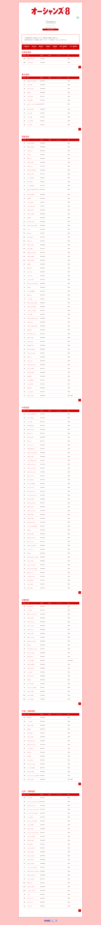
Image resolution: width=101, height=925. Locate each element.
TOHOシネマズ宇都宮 (30, 372)
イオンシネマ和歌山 (30, 695)
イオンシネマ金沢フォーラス (31, 460)
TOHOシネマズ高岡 (30, 456)
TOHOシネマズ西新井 (30, 194)
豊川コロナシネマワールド (31, 522)
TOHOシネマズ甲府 (30, 395)
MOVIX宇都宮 (29, 376)
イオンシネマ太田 (30, 391)
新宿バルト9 (29, 154)
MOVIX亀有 (29, 198)
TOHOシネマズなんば (30, 621)
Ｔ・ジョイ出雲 (29, 721)
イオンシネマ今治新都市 (31, 767)
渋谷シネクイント (30, 166)
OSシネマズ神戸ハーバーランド (32, 648)
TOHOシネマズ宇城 (30, 859)
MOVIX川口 (29, 287)
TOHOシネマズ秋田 (30, 109)
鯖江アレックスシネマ (30, 475)
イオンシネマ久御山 (30, 683)
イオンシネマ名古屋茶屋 (31, 483)
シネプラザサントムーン (31, 576)
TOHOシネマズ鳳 (30, 629)
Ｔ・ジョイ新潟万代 (30, 417)
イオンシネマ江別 (30, 62)
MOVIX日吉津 (29, 717)
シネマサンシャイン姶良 (31, 890)
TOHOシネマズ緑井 (30, 736)
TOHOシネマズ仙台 (30, 88)
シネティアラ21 (29, 275)
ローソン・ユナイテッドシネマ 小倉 (33, 809)
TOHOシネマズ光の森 (30, 863)
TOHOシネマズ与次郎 (30, 886)
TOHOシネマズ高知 (30, 779)
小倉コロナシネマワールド (31, 805)
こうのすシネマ (29, 271)
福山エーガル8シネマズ (31, 740)
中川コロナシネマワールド (31, 491)
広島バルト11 (29, 752)
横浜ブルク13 (29, 233)
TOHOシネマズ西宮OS (30, 664)
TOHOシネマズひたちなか (31, 364)
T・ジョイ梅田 (29, 610)
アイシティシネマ (30, 444)
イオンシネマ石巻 (30, 96)
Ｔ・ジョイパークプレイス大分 (32, 867)
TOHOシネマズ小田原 (30, 260)
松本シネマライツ (30, 433)
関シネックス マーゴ (30, 541)
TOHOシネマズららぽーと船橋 (32, 302)
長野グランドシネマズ (30, 429)
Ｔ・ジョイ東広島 (30, 748)
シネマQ (28, 894)
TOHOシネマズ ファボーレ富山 (32, 452)
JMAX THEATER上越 (30, 425)
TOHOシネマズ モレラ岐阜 (31, 545)
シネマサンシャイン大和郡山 (31, 687)
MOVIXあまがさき (30, 656)
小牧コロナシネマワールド (31, 510)
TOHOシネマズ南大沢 (30, 213)
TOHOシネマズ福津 (30, 840)
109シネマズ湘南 (30, 248)
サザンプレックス (30, 902)
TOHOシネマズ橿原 (30, 691)
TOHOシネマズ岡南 (30, 725)
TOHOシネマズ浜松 (30, 560)
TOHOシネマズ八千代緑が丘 (31, 306)
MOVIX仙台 (29, 92)
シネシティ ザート (30, 549)
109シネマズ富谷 (30, 100)
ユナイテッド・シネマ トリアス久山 (33, 832)
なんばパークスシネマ (30, 625)
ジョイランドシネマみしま (31, 564)
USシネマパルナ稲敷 (30, 368)
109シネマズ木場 (30, 181)
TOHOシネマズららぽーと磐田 (32, 568)
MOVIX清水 (29, 553)
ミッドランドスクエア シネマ (32, 495)
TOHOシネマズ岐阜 (30, 533)
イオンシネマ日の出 (30, 202)
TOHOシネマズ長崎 (30, 851)
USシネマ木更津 (29, 314)
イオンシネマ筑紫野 (30, 824)
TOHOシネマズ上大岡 (30, 221)
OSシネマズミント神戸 (31, 652)
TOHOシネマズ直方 (30, 828)
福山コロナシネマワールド (31, 744)
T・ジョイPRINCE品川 (30, 185)
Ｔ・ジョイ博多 (29, 797)
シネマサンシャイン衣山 (31, 763)
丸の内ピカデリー (30, 150)
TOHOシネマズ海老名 (30, 256)
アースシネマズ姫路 (30, 660)
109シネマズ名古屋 (30, 479)
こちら (59, 39)
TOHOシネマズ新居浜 (30, 771)
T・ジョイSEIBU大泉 (30, 177)
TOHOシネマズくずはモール (31, 641)
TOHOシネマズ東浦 (30, 514)
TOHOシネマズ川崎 (30, 244)
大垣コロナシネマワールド (31, 537)
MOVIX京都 (29, 679)
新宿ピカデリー (29, 158)
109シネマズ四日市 (30, 580)
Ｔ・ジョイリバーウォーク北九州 (32, 813)
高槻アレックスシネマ (30, 637)
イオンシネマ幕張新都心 (31, 291)
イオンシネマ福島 (30, 120)
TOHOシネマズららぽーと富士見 (32, 283)
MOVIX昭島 (29, 217)
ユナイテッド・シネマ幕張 (31, 310)
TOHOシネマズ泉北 (30, 633)
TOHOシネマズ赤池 (30, 506)
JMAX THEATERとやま (31, 448)
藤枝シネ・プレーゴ (30, 572)
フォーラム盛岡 (29, 84)
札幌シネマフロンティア (31, 58)
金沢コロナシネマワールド (31, 464)
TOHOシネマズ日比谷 (30, 146)
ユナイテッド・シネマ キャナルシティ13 (33, 801)
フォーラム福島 (29, 124)
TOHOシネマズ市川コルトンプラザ (32, 318)
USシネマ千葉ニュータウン (31, 333)
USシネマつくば (29, 360)
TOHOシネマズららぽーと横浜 (32, 225)
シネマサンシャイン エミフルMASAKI (33, 775)
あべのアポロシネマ (30, 606)
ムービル (28, 229)
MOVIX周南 (29, 756)
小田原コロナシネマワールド (31, 252)
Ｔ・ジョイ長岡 (29, 421)
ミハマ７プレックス (30, 898)
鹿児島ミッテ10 (29, 882)
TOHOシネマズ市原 (30, 337)
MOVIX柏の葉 (29, 329)
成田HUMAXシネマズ (30, 345)
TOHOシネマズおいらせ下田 (31, 80)
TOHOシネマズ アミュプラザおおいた (33, 871)
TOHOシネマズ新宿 (30, 162)
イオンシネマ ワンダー (30, 487)
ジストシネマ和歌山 (30, 699)
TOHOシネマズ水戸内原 (31, 349)
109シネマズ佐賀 (30, 844)
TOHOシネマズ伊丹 (30, 668)
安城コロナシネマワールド (31, 502)
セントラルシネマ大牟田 (31, 836)
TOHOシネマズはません (31, 855)
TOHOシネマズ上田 (30, 437)
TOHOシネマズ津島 (30, 518)
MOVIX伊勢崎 (29, 387)
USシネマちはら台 (30, 341)
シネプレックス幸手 (30, 279)
